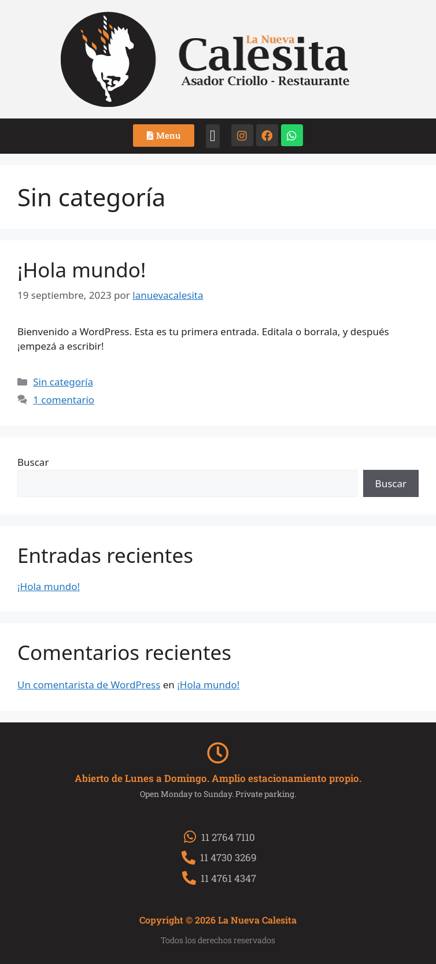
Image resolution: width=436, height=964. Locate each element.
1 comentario (63, 399)
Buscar (33, 462)
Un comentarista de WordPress (88, 684)
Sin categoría (63, 381)
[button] (212, 136)
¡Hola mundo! (81, 269)
